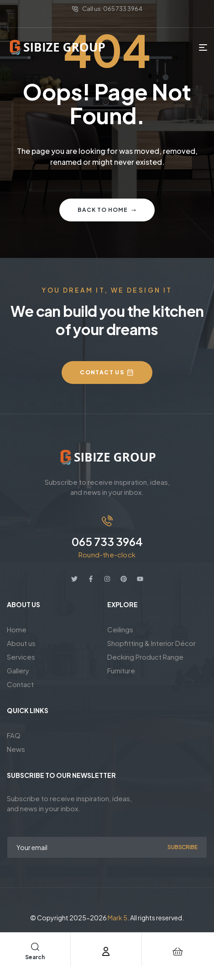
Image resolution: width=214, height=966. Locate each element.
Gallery (18, 670)
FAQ (14, 735)
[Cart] (177, 951)
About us (21, 643)
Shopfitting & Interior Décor (151, 643)
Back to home (107, 209)
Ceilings (120, 629)
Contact (20, 684)
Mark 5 (117, 918)
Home (16, 629)
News (16, 749)
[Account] (105, 951)
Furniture (121, 670)
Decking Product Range (145, 656)
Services (21, 656)
